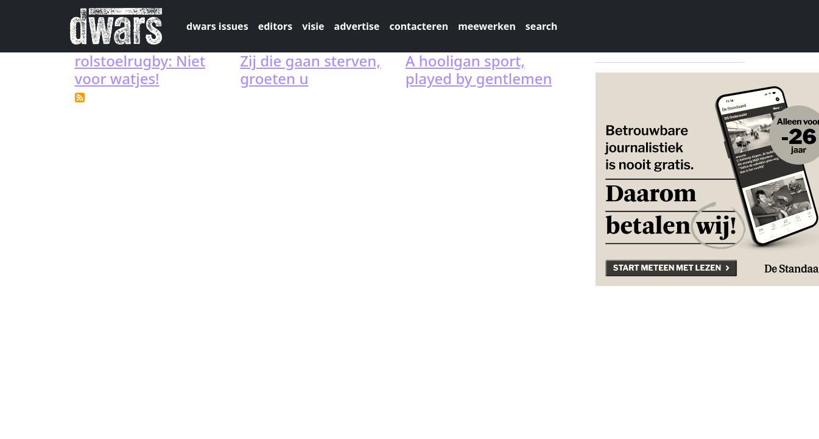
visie (313, 26)
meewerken (487, 26)
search (541, 26)
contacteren (418, 26)
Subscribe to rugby (80, 97)
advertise (357, 26)
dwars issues (217, 26)
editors (275, 26)
